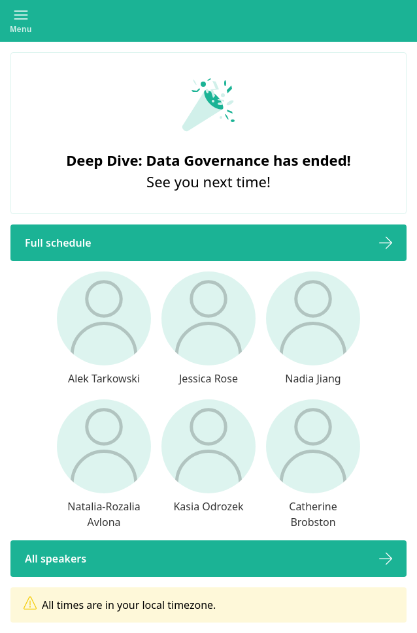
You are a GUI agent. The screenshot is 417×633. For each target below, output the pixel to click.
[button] (21, 21)
